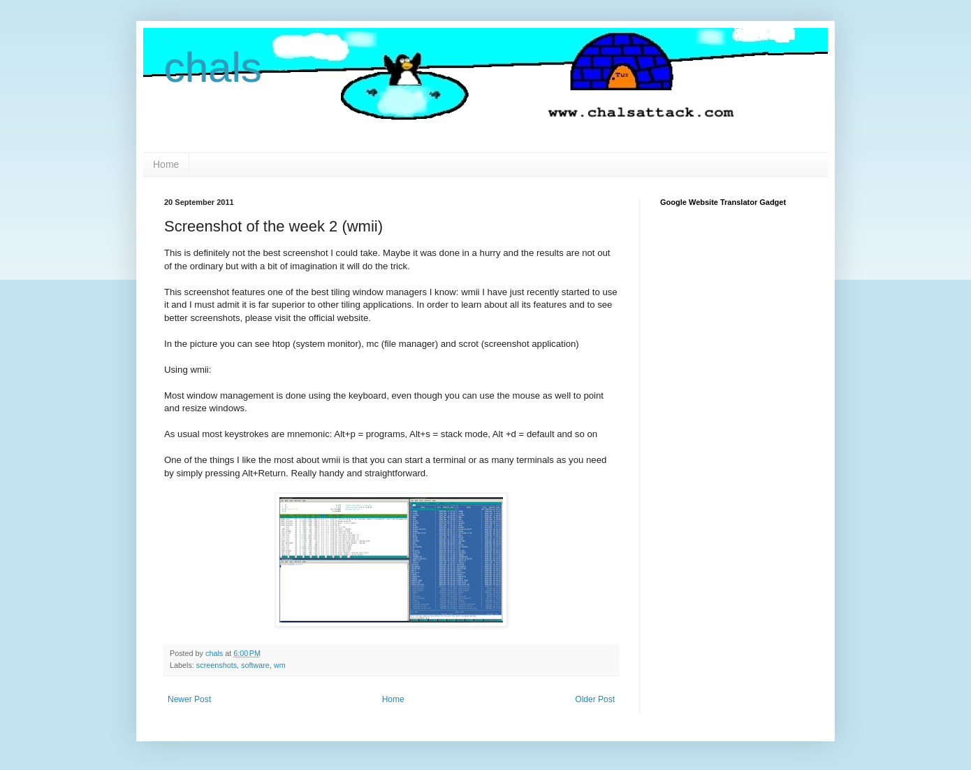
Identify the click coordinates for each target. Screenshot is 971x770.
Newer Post (189, 699)
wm (280, 665)
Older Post (595, 699)
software (255, 665)
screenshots (216, 665)
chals (213, 67)
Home (166, 164)
